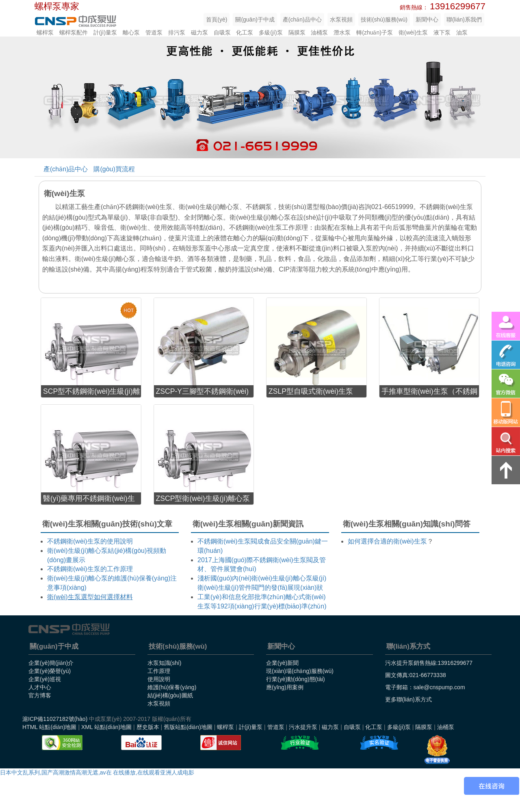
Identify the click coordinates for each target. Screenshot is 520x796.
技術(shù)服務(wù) (384, 19)
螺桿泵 (45, 32)
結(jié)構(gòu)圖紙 (170, 695)
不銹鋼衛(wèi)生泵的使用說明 (90, 541)
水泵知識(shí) (164, 663)
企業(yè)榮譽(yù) (49, 671)
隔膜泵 (297, 32)
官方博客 (39, 695)
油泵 (462, 32)
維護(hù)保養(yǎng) (172, 687)
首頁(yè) (216, 19)
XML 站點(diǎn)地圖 (106, 727)
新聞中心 (427, 19)
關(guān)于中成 (254, 19)
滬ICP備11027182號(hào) (54, 719)
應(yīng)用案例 (284, 687)
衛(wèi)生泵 (413, 32)
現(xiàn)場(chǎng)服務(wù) (300, 671)
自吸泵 (222, 32)
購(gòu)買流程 (113, 169)
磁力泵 (199, 32)
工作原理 (158, 671)
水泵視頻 (341, 19)
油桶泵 (319, 32)
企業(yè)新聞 (282, 663)
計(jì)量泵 (105, 32)
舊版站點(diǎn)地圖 (188, 727)
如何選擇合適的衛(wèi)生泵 (387, 541)
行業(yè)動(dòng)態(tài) (295, 679)
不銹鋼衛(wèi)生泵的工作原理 (90, 568)
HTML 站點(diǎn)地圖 (49, 727)
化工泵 (244, 32)
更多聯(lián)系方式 (408, 699)
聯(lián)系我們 (464, 19)
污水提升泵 (303, 727)
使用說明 (158, 679)
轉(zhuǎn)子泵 (374, 32)
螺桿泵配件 (73, 32)
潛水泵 (342, 32)
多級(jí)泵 (270, 32)
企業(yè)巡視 (44, 679)
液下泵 (442, 32)
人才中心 (39, 687)
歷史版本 (147, 727)
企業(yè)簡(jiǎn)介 (51, 663)
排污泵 (176, 32)
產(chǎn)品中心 (302, 19)
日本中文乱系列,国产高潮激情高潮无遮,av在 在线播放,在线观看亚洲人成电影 (97, 772)
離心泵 (131, 32)
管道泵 (153, 32)
